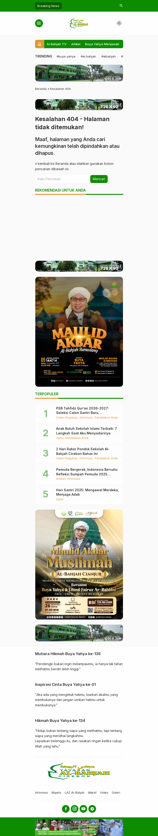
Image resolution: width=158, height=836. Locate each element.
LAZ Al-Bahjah (74, 792)
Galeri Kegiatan (66, 417)
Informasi (86, 417)
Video (104, 792)
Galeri (116, 792)
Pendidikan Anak (106, 417)
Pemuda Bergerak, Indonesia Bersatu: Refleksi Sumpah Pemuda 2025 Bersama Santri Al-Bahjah (87, 474)
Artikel (75, 44)
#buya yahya (66, 56)
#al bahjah (88, 56)
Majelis (56, 792)
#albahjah (108, 56)
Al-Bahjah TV (56, 44)
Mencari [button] (99, 179)
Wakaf (92, 792)
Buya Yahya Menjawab (102, 44)
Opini (59, 438)
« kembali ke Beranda (51, 164)
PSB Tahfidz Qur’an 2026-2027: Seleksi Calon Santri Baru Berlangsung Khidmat (82, 412)
